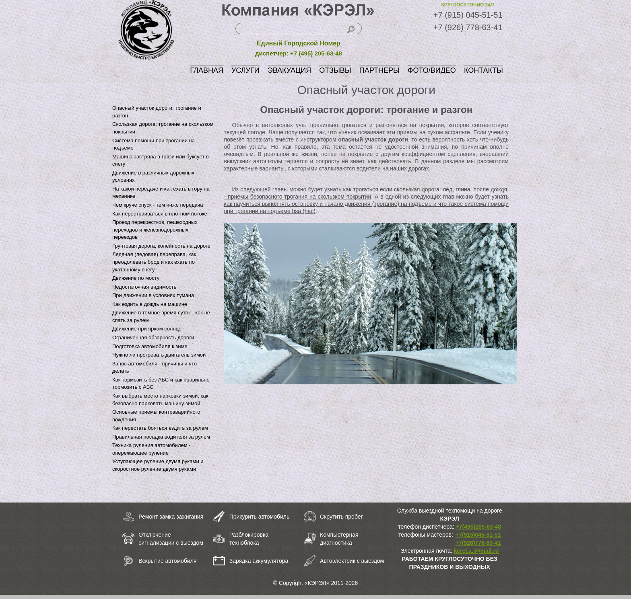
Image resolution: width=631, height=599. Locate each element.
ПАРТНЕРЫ (379, 70)
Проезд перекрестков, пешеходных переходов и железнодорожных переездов (155, 229)
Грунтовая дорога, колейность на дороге (161, 246)
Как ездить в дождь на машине (149, 304)
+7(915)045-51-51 (478, 534)
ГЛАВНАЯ (206, 70)
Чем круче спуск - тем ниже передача (157, 205)
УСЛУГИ (245, 70)
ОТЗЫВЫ (335, 70)
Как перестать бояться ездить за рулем (160, 428)
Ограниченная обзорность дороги (153, 337)
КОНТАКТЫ (483, 70)
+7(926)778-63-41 (478, 543)
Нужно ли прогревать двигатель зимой (159, 355)
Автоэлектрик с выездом (352, 561)
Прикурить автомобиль (259, 516)
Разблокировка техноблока (248, 538)
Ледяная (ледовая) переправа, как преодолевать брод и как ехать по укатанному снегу (154, 261)
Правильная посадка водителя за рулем (161, 437)
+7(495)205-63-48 (478, 526)
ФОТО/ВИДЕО (432, 70)
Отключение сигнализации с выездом (170, 538)
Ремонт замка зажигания (170, 516)
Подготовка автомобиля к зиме (150, 346)
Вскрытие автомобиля (167, 561)
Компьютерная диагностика (339, 538)
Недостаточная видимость (144, 287)
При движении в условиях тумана (153, 295)
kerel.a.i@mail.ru (476, 551)
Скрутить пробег (341, 516)
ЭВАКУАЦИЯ (289, 70)
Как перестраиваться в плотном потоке (159, 214)
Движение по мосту (135, 278)
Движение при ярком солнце (146, 329)
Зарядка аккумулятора (259, 561)
